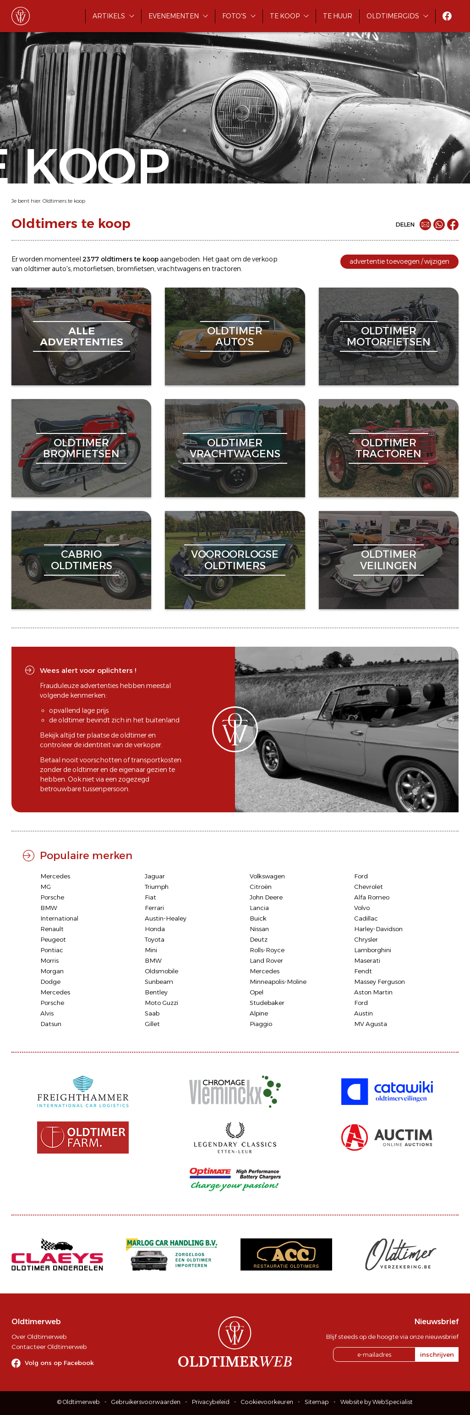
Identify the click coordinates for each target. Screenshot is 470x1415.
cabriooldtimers (81, 560)
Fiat (150, 897)
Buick (258, 918)
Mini (151, 950)
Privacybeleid (211, 1401)
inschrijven (437, 1354)
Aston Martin (373, 992)
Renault (52, 928)
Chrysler (366, 939)
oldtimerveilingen (388, 560)
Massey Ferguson (379, 981)
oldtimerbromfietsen (81, 448)
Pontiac (51, 950)
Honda (155, 928)
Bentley (156, 992)
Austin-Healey (165, 918)
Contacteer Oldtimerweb (49, 1346)
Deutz (259, 939)
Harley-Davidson (378, 928)
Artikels (109, 16)
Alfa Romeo (371, 897)
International (59, 918)
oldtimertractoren (388, 448)
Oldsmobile (161, 971)
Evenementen (173, 16)
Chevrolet (368, 886)
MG (45, 886)
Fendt (363, 971)
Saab (152, 1013)
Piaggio (261, 1023)
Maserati (367, 960)
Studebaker (267, 1002)
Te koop (285, 16)
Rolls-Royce (267, 950)
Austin (363, 1013)
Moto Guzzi (161, 1002)
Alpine (259, 1013)
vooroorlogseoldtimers (235, 560)
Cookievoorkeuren (267, 1401)
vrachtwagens (179, 269)
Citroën (261, 886)
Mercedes (55, 876)
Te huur (337, 16)
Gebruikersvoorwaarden (145, 1401)
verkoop (265, 259)
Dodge (50, 981)
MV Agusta (370, 1023)
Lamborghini (372, 950)
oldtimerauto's (234, 336)
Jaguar (155, 876)
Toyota (154, 939)
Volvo (362, 907)
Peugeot (53, 939)
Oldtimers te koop (64, 201)
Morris (49, 960)
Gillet (152, 1023)
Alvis (47, 1013)
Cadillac (366, 918)
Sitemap (317, 1401)
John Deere (266, 897)
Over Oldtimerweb (38, 1336)
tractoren (226, 269)
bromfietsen (135, 269)
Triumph (157, 886)
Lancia (259, 907)
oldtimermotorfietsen (389, 336)
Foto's (234, 16)
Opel (256, 992)
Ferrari (154, 907)
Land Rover (266, 960)
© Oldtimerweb (78, 1401)
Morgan (52, 971)
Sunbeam (159, 981)
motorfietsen (93, 269)
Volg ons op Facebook (59, 1362)
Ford (361, 876)
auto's (61, 269)
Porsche (52, 897)
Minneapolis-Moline (278, 981)
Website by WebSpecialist (376, 1401)
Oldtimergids (392, 16)
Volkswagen (267, 876)
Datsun (50, 1023)
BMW (48, 907)
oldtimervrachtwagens (235, 448)
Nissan (259, 928)
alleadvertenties (81, 336)
